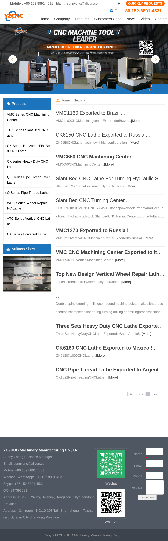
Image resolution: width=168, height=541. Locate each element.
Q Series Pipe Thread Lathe (28, 193)
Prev (141, 394)
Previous (12, 59)
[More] (136, 121)
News (131, 19)
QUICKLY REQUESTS (145, 3)
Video (145, 19)
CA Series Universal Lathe (26, 234)
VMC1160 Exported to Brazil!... (90, 113)
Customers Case (107, 19)
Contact (161, 19)
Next (155, 59)
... (96, 157)
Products (82, 19)
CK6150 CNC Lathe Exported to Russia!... (103, 135)
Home (44, 19)
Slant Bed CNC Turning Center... (92, 200)
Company (62, 19)
